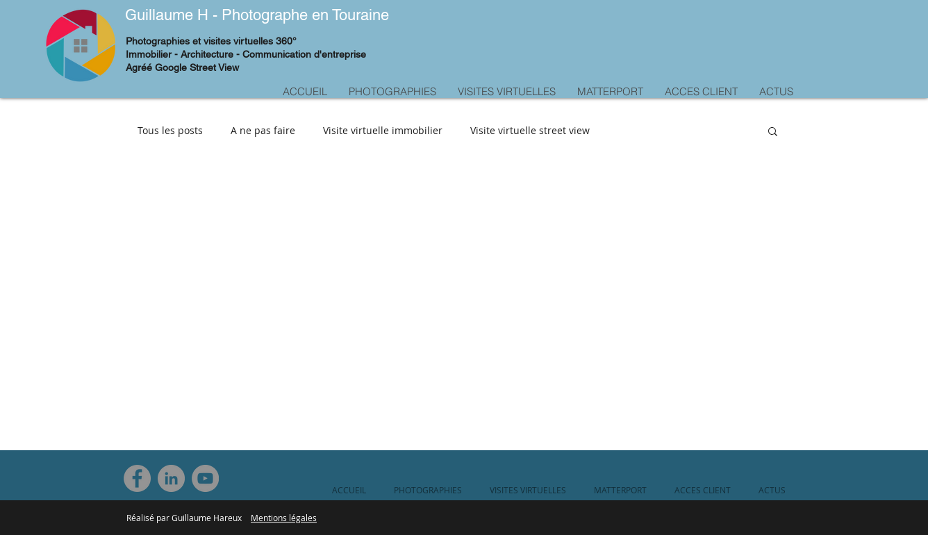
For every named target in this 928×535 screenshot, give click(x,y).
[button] (772, 132)
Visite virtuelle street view (530, 130)
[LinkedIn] (171, 478)
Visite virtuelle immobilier (382, 130)
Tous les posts (170, 130)
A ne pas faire (263, 130)
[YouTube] (205, 478)
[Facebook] (137, 478)
